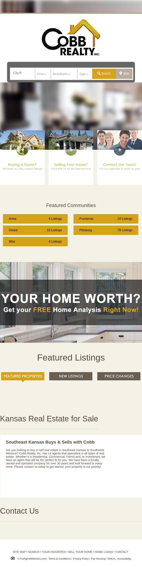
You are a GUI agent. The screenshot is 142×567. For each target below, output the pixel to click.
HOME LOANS (104, 551)
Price (40, 74)
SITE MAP (19, 551)
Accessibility (124, 558)
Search (104, 73)
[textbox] (19, 73)
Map (124, 73)
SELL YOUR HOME (80, 551)
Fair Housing (98, 558)
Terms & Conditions (59, 558)
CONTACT (121, 551)
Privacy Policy (81, 558)
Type (82, 74)
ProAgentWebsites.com (33, 558)
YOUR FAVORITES (54, 551)
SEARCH (33, 551)
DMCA (111, 558)
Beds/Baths (60, 74)
